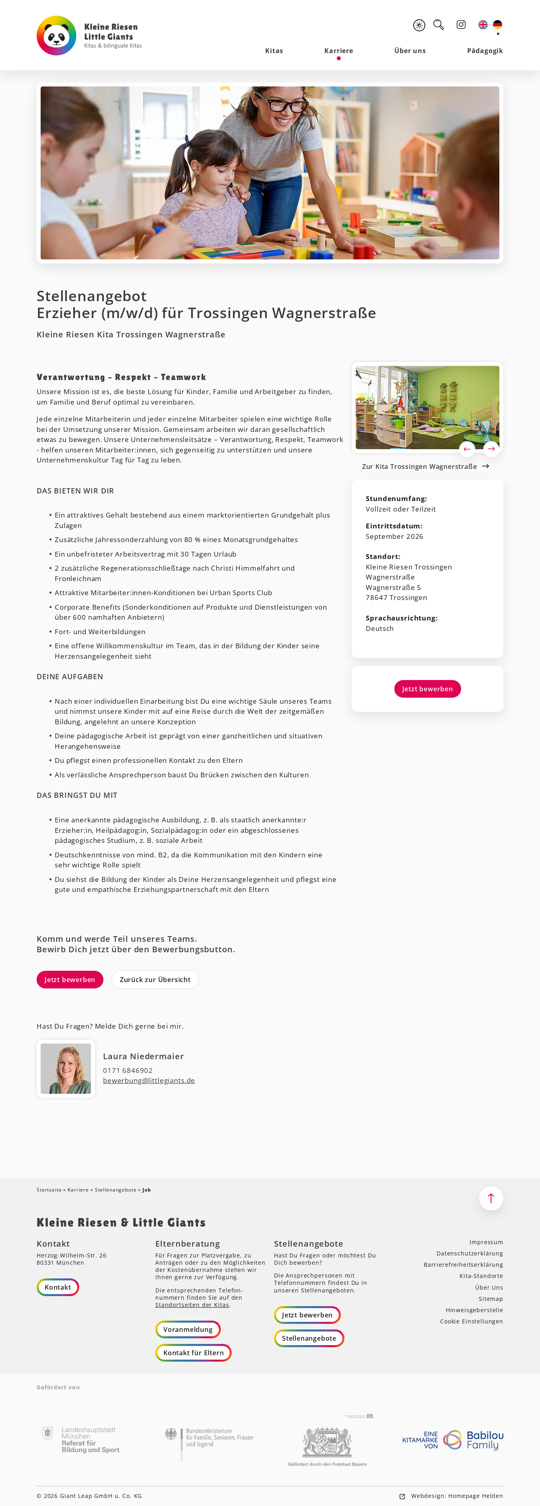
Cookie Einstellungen (471, 1321)
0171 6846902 (128, 1070)
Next (491, 449)
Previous (467, 449)
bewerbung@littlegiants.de (149, 1080)
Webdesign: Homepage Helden (456, 1496)
